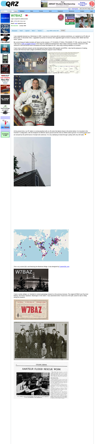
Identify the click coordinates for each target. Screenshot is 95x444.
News (31, 11)
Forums (41, 11)
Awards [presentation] (40, 30)
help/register (75, 8)
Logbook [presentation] (27, 30)
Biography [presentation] (14, 30)
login (69, 8)
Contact (82, 11)
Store (50, 11)
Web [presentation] (33, 30)
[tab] (14, 30)
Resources (71, 11)
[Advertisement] (34, 428)
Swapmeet (60, 11)
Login (91, 11)
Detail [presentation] (21, 30)
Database (22, 11)
